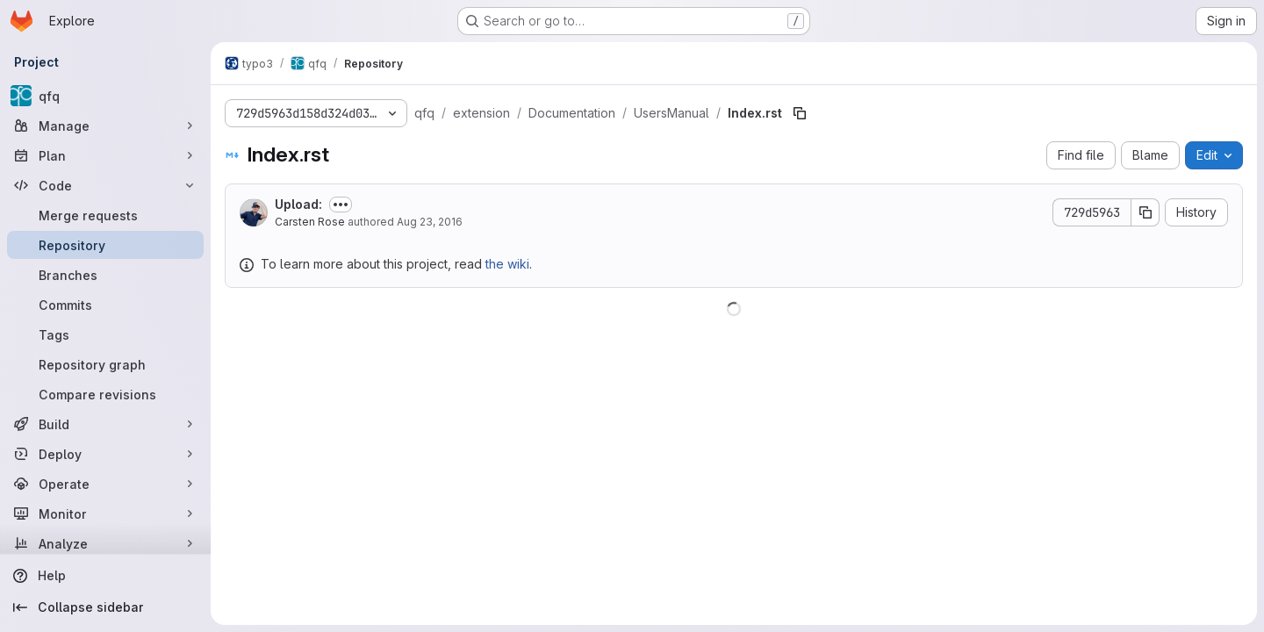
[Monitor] (105, 513)
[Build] (105, 424)
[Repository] (105, 245)
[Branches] (105, 275)
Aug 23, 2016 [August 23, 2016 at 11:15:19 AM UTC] (430, 221)
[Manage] (105, 125)
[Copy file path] (800, 113)
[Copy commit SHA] (1145, 212)
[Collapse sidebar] (105, 607)
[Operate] (105, 484)
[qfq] (105, 96)
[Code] (105, 185)
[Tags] (105, 334)
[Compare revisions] (105, 394)
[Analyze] (105, 543)
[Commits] (105, 305)
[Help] (105, 576)
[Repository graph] (105, 364)
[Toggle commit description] (340, 204)
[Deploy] (105, 454)
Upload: (298, 204)
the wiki (507, 263)
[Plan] (105, 155)
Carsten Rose (310, 221)
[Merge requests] (105, 215)
